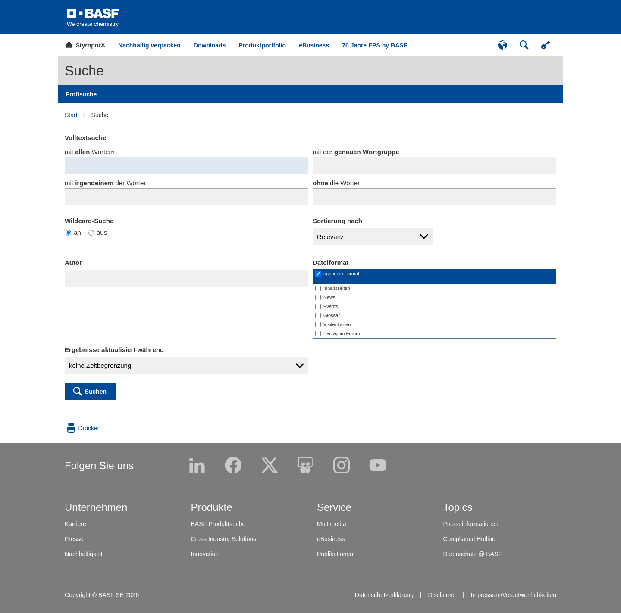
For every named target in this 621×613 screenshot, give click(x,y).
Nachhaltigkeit (84, 554)
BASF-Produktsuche (218, 523)
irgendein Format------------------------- (343, 276)
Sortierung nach (337, 220)
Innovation (205, 554)
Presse (74, 538)
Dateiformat (330, 262)
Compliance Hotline (469, 538)
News (329, 297)
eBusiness (331, 538)
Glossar (331, 315)
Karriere (75, 523)
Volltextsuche (85, 137)
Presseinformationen (471, 523)
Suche (84, 70)
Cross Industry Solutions (224, 538)
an (73, 232)
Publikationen (335, 554)
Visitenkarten (337, 324)
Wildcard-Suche (89, 220)
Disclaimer (442, 594)
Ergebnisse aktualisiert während (114, 349)
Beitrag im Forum (341, 333)
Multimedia (331, 523)
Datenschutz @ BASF (472, 554)
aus (97, 232)
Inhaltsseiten (336, 288)
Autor (73, 262)
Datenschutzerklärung (384, 594)
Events (330, 306)
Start (71, 115)
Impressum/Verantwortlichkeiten (513, 594)
